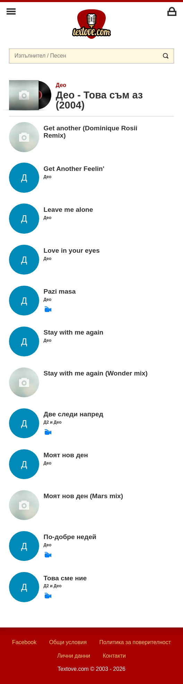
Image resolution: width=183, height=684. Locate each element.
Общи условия (68, 642)
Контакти (114, 656)
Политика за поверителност (135, 642)
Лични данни (73, 656)
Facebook (24, 642)
